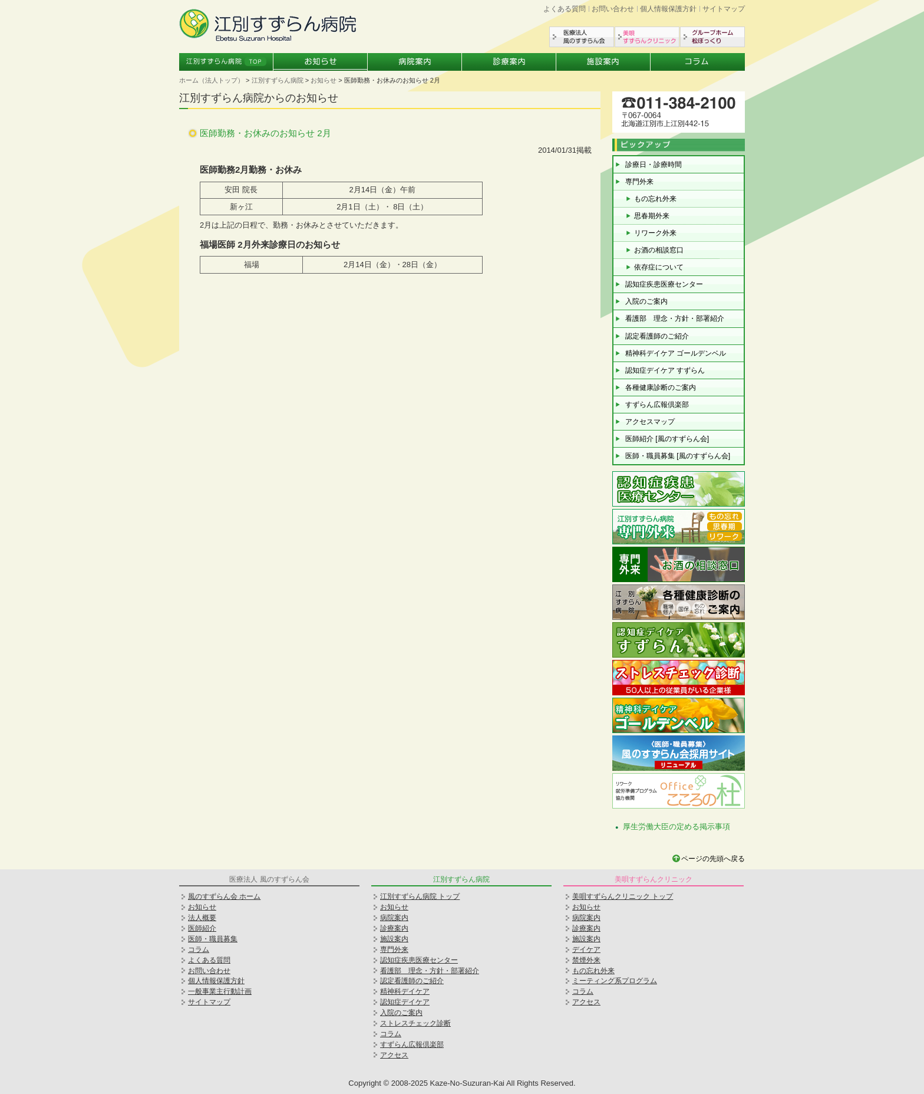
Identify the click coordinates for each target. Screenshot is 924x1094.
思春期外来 (651, 216)
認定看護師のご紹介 (657, 336)
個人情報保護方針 (668, 9)
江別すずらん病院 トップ (420, 896)
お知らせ (320, 62)
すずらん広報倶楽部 (657, 404)
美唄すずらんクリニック (647, 37)
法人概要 (202, 918)
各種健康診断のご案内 (660, 387)
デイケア (586, 949)
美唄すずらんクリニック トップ (622, 896)
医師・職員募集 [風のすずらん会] (677, 456)
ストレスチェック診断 (415, 1023)
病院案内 (415, 62)
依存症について (659, 267)
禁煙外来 (586, 960)
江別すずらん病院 (277, 80)
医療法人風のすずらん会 (581, 37)
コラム (698, 62)
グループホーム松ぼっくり (712, 37)
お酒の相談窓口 (659, 250)
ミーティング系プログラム (614, 981)
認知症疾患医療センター (664, 284)
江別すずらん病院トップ (226, 62)
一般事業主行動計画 (220, 991)
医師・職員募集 (212, 939)
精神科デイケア (405, 991)
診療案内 (509, 62)
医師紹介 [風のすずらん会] (667, 439)
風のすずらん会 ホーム (224, 896)
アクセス (394, 1055)
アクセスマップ (650, 422)
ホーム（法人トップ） (211, 80)
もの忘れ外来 (655, 199)
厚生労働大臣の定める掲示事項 (676, 826)
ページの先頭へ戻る (713, 859)
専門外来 (639, 182)
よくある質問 (564, 9)
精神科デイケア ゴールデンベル (675, 353)
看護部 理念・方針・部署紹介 (674, 318)
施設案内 (603, 62)
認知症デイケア (405, 1002)
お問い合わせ (613, 9)
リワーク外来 (655, 233)
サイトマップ (723, 9)
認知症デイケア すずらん (665, 370)
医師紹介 (202, 928)
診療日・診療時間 (653, 164)
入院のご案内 (646, 301)
